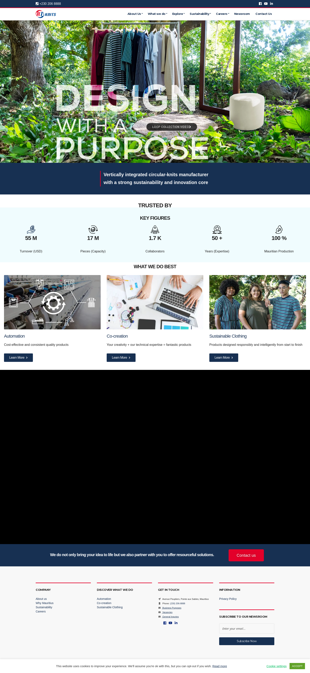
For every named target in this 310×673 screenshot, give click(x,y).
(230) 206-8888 (177, 603)
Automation (15, 336)
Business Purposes (169, 608)
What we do (156, 14)
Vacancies (165, 612)
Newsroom (242, 14)
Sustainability (199, 14)
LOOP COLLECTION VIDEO (171, 127)
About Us (134, 14)
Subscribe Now (247, 641)
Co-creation (118, 336)
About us (41, 598)
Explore (177, 14)
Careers (221, 14)
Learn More (18, 357)
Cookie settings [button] (276, 666)
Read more (219, 666)
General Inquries (168, 616)
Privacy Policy (228, 598)
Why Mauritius (45, 603)
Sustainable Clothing (228, 336)
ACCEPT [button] (297, 666)
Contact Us (263, 14)
